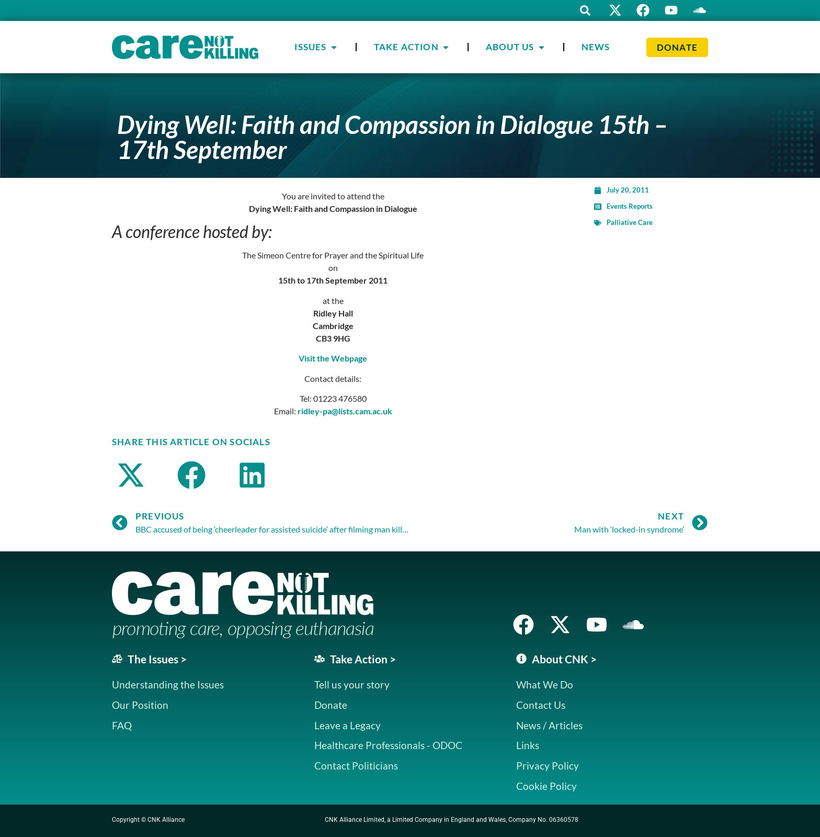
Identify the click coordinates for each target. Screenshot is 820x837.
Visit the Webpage (333, 358)
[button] (582, 10)
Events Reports (630, 206)
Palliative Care (630, 222)
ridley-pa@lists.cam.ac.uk (345, 411)
